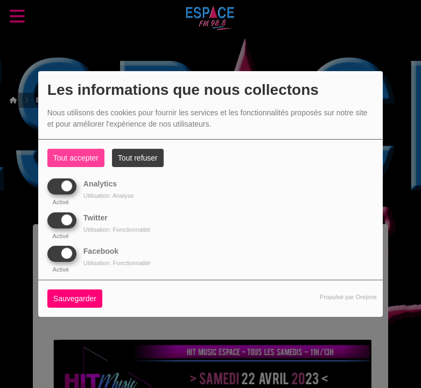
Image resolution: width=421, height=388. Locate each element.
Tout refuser (138, 158)
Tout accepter (76, 158)
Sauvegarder (74, 298)
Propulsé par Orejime (348, 297)
